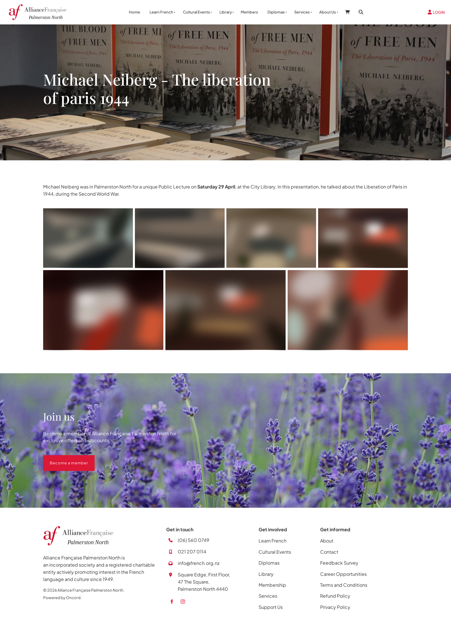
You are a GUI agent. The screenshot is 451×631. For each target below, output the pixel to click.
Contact (329, 552)
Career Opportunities (343, 574)
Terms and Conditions (343, 585)
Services (302, 12)
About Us (327, 12)
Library (225, 12)
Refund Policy (335, 596)
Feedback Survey (339, 563)
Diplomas (276, 12)
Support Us (271, 607)
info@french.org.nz (198, 563)
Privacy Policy (335, 607)
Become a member (62, 458)
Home (134, 12)
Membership (272, 585)
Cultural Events (196, 12)
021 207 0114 (192, 552)
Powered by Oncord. (62, 597)
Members (249, 12)
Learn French (161, 12)
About (326, 541)
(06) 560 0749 (193, 540)
